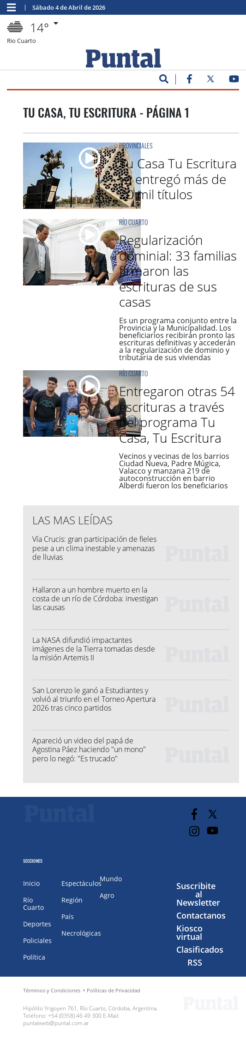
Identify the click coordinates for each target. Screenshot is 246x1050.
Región (72, 900)
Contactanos (201, 915)
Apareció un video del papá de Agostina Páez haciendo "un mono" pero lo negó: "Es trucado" (89, 749)
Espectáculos (81, 883)
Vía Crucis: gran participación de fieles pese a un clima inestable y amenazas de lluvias (94, 548)
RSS (194, 962)
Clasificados (199, 949)
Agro (107, 895)
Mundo (111, 878)
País (67, 916)
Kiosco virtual (189, 932)
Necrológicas (81, 933)
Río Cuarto (133, 222)
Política (34, 957)
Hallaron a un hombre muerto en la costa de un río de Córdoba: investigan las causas (95, 598)
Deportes (37, 923)
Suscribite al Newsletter (198, 894)
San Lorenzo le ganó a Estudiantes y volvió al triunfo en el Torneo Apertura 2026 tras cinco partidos (94, 699)
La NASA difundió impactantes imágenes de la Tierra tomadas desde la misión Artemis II (93, 649)
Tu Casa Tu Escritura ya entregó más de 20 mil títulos (178, 178)
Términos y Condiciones (51, 990)
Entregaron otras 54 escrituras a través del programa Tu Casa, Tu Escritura (177, 414)
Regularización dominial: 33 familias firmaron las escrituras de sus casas (178, 270)
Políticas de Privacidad (113, 990)
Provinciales (135, 145)
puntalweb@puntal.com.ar (56, 1023)
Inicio (31, 883)
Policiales (37, 940)
